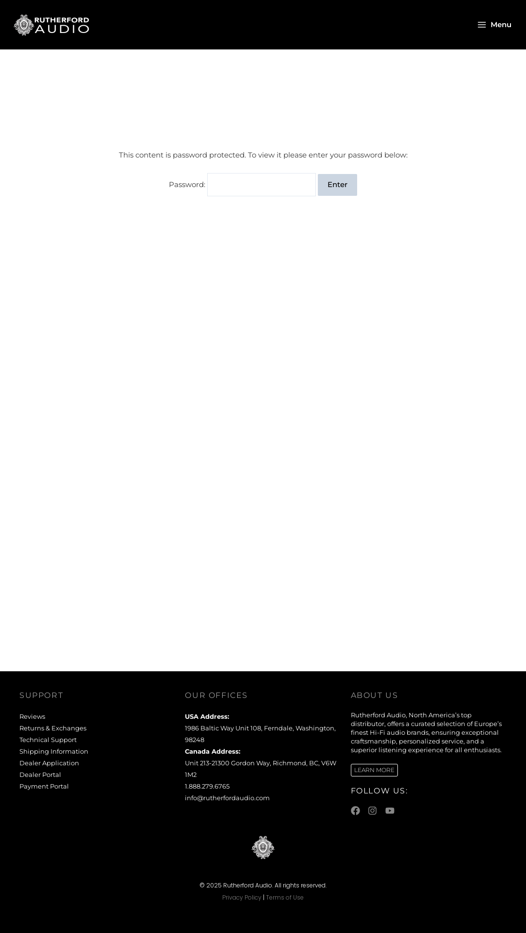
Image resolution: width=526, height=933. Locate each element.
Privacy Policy (242, 897)
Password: (242, 184)
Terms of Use (285, 897)
